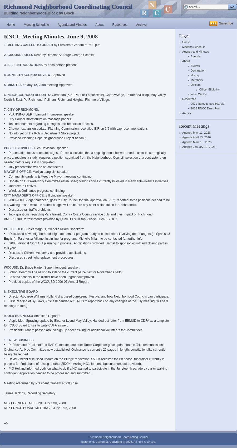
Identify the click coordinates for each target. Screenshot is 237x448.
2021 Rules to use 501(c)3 (208, 103)
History (195, 75)
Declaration (198, 70)
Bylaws (195, 65)
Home (11, 25)
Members (197, 80)
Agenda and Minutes (72, 25)
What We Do (199, 94)
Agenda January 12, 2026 (198, 146)
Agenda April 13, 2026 (196, 137)
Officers (196, 84)
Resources (119, 25)
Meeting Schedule (36, 25)
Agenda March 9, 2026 (196, 142)
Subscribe (226, 23)
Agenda (196, 56)
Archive (141, 25)
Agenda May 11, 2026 (196, 132)
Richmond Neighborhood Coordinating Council (68, 6)
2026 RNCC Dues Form (206, 108)
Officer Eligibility (209, 89)
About (99, 25)
